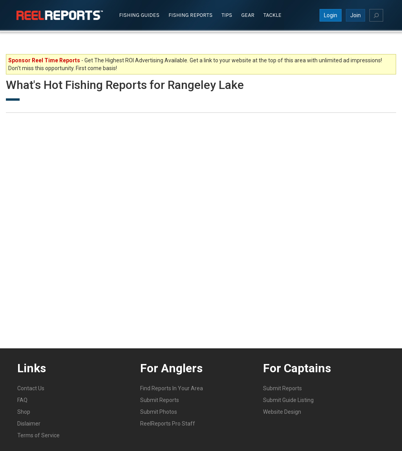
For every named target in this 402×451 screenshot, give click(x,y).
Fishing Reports (190, 15)
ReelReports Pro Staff (167, 423)
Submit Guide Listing (288, 400)
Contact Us (30, 388)
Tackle (272, 15)
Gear (248, 15)
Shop (23, 412)
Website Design (282, 412)
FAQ (22, 400)
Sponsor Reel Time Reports (44, 60)
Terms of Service (38, 435)
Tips (226, 15)
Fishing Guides (139, 15)
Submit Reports (159, 400)
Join (355, 15)
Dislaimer (28, 423)
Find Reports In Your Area (171, 388)
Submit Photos (158, 412)
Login (330, 15)
